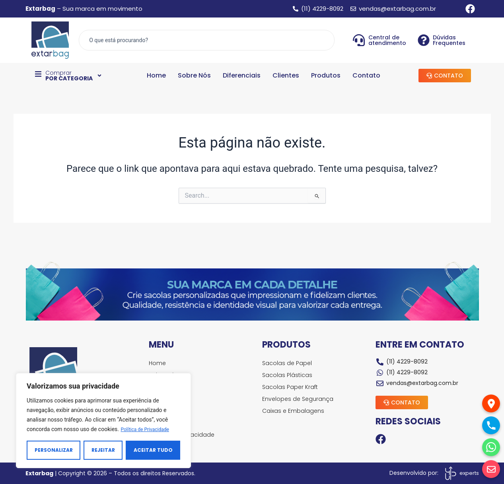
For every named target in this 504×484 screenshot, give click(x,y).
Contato (366, 76)
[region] (103, 420)
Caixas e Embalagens (294, 411)
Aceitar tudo (153, 450)
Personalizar (54, 450)
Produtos (326, 76)
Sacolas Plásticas (288, 375)
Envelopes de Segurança (298, 399)
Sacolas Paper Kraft (291, 387)
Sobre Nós (194, 76)
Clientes (285, 76)
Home (156, 76)
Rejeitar (103, 450)
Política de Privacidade (149, 429)
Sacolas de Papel (288, 363)
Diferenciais (242, 76)
